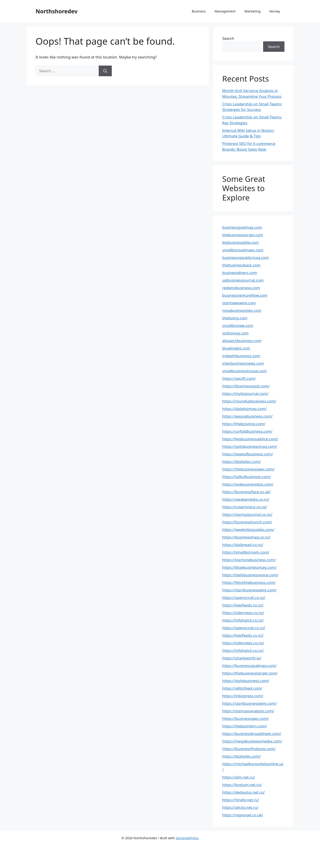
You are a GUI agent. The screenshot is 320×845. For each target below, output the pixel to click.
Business (199, 11)
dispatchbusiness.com (242, 340)
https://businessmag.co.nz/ (246, 537)
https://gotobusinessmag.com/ (249, 446)
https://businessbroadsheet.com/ (251, 733)
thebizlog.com (234, 317)
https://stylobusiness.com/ (245, 680)
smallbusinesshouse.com (244, 370)
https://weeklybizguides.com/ (248, 529)
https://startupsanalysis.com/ (248, 710)
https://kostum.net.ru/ (242, 784)
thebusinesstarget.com (242, 234)
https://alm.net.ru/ (238, 777)
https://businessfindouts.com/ (249, 748)
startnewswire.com (239, 302)
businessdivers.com (239, 272)
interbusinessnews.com (243, 363)
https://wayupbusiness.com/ (247, 416)
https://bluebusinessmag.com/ (249, 567)
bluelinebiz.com (236, 348)
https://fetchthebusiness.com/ (249, 582)
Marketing (252, 11)
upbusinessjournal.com (243, 280)
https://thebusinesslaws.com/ (248, 469)
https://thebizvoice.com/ (243, 423)
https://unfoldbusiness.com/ (247, 431)
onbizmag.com (235, 333)
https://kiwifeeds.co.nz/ (243, 605)
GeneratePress (187, 838)
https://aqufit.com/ (239, 378)
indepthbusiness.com (241, 355)
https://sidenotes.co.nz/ (243, 612)
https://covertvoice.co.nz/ (244, 506)
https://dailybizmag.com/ (244, 408)
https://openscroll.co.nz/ (243, 597)
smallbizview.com (237, 325)
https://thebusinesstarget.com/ (250, 673)
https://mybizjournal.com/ (245, 393)
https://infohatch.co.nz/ (243, 620)
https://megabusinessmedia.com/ (252, 741)
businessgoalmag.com (242, 227)
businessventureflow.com (244, 295)
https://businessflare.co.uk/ (246, 491)
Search (228, 38)
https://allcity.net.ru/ (240, 807)
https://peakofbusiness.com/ (247, 454)
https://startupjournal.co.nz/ (247, 514)
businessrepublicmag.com (245, 257)
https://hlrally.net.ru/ (240, 799)
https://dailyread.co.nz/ (242, 544)
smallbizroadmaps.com (242, 249)
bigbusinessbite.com (240, 242)
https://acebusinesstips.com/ (247, 484)
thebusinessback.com (241, 265)
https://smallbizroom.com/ (245, 552)
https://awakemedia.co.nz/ (245, 499)
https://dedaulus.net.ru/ (243, 792)
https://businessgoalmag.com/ (249, 665)
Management (225, 11)
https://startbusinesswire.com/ (249, 590)
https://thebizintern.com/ (244, 726)
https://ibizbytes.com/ (241, 461)
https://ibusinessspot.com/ (246, 385)
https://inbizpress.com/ (242, 695)
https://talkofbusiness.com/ (246, 476)
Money (274, 11)
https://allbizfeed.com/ (242, 688)
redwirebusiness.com (241, 287)
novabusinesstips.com (242, 310)
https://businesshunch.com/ (247, 522)
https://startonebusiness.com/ (249, 559)
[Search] (105, 71)
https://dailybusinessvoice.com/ (250, 574)
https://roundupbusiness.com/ (249, 401)
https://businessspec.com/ (245, 718)
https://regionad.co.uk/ (242, 814)
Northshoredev (57, 11)
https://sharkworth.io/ (241, 658)
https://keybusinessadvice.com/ (250, 438)
